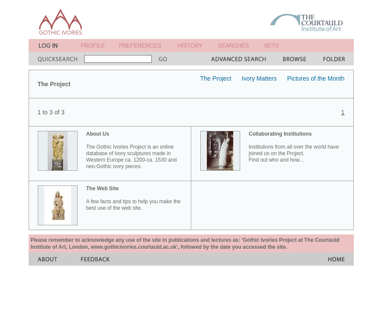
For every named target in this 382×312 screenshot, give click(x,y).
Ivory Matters (259, 78)
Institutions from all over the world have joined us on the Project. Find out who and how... (294, 147)
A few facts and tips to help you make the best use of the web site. (133, 198)
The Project (216, 78)
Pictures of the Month (315, 78)
